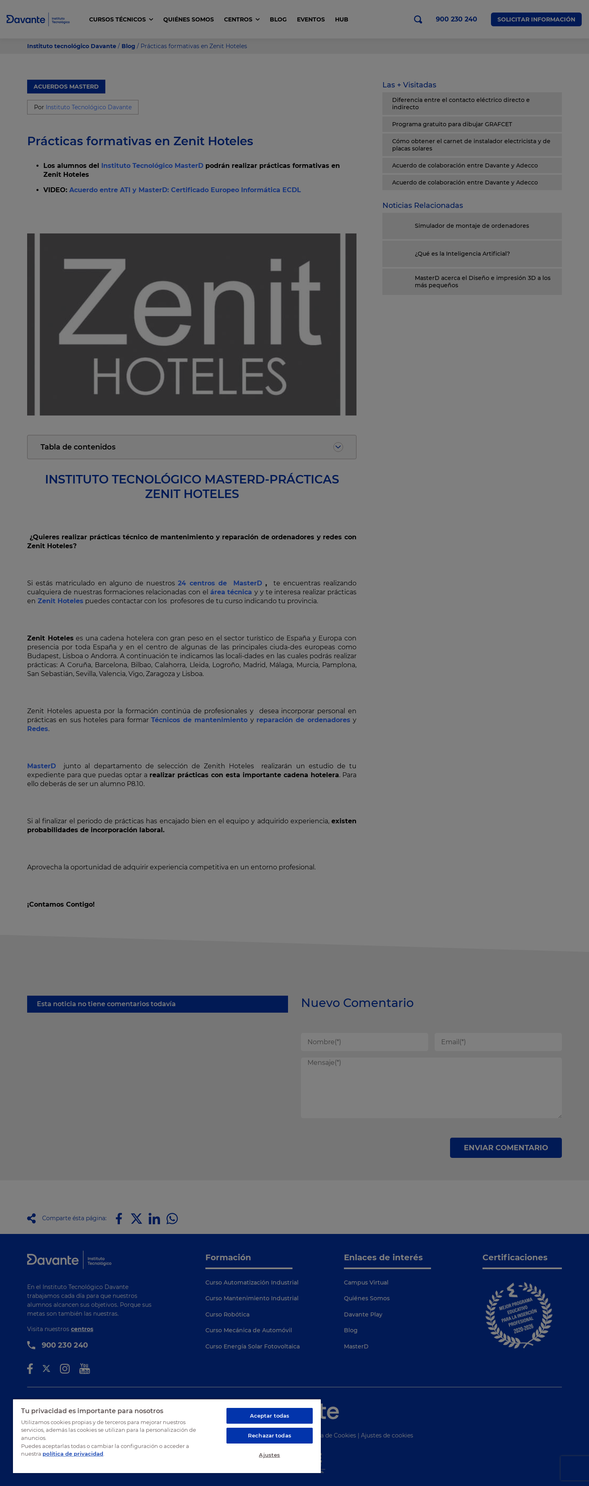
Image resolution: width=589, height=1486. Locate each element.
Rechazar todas (269, 1435)
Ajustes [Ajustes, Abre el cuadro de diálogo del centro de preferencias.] (269, 1455)
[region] (167, 1436)
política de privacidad (73, 1453)
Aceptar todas (270, 1415)
